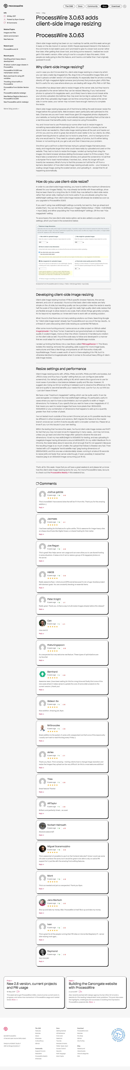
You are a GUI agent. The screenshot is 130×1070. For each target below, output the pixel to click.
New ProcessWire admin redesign (16, 102)
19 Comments (10, 23)
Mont (50, 875)
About (37, 1039)
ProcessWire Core (82, 1034)
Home (38, 13)
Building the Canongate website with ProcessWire (96, 985)
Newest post (81, 1052)
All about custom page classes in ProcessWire (16, 66)
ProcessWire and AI (11, 49)
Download (116, 6)
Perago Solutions (14, 1049)
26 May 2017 (10, 16)
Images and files (10, 33)
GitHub (37, 1047)
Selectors (59, 1042)
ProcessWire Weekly (59, 472)
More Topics (60, 1059)
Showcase (38, 1042)
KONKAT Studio (15, 1047)
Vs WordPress (39, 1044)
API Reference (60, 1037)
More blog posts (11, 108)
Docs (80, 6)
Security (58, 1054)
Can (49, 620)
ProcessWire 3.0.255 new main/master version (13, 71)
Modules (38, 1037)
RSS (78, 1059)
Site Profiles (81, 1044)
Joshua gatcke (55, 491)
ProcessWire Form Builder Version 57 (16, 88)
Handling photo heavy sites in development (15, 60)
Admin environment (11, 36)
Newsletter (38, 1057)
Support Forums (40, 1054)
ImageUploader (42, 331)
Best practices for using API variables (14, 77)
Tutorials (58, 1044)
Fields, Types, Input (62, 1049)
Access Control (61, 1052)
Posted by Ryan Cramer (14, 19)
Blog (104, 6)
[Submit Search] (124, 6)
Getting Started (61, 1034)
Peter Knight (54, 599)
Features (38, 1034)
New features (8, 39)
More (43, 1002)
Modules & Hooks (61, 1047)
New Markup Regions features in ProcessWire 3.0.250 (16, 97)
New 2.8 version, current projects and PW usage (34, 985)
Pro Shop (80, 1039)
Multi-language (61, 1057)
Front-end (59, 1039)
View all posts (81, 1054)
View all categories (83, 1057)
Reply (41, 507)
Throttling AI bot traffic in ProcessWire (13, 83)
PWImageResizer (89, 344)
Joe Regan (53, 545)
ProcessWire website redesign (15, 93)
